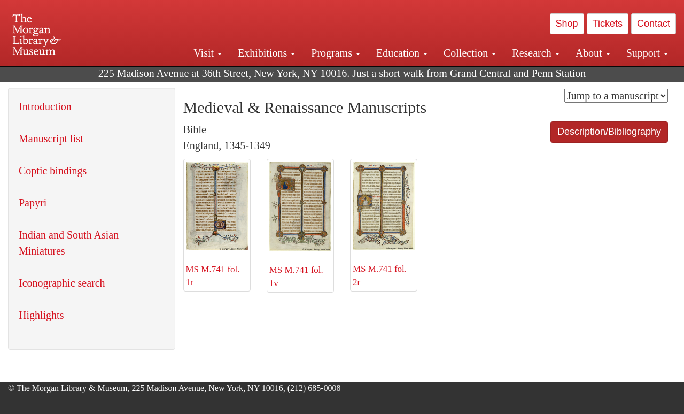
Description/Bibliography (609, 131)
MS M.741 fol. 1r (217, 224)
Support (647, 53)
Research (535, 53)
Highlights (41, 315)
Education (402, 53)
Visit (207, 53)
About (593, 53)
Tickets (608, 23)
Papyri (32, 203)
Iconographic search (62, 283)
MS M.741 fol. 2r (384, 224)
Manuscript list (51, 138)
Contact (653, 23)
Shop (567, 23)
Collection (470, 53)
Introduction (45, 106)
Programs (335, 53)
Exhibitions (266, 53)
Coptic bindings (53, 171)
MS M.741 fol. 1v (300, 225)
